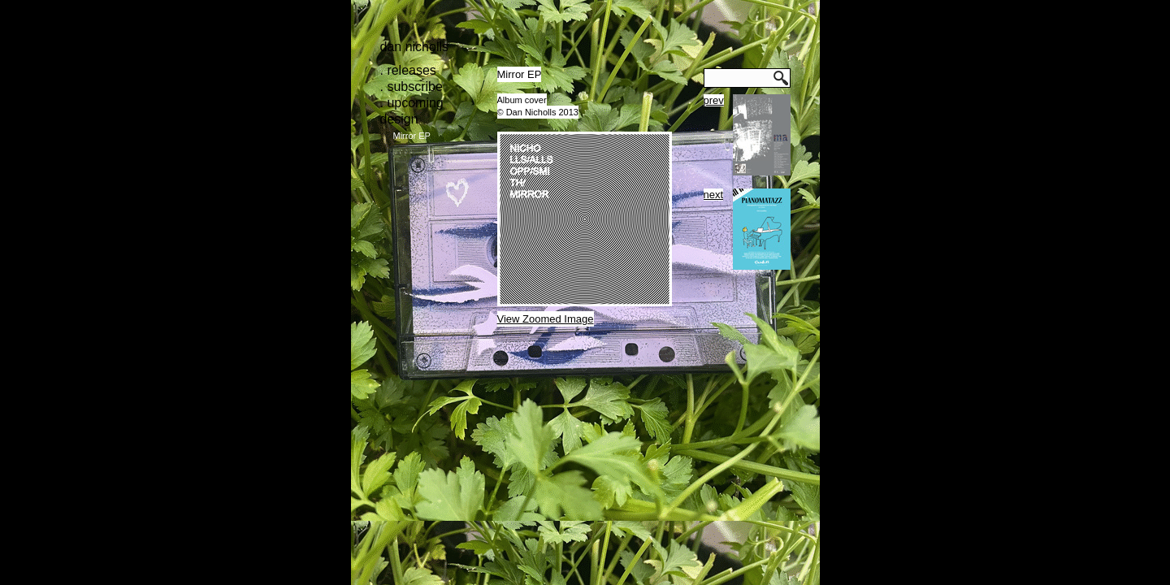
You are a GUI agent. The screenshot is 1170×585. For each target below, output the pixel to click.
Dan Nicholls (414, 47)
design (399, 119)
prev (714, 100)
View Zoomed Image (545, 319)
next (714, 194)
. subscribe (411, 86)
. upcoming (412, 103)
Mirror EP (412, 136)
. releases (408, 70)
